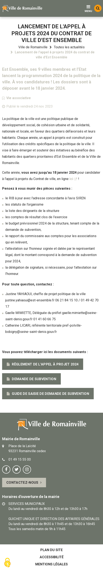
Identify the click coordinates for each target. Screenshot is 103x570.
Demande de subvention (34, 379)
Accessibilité (52, 557)
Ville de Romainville (32, 47)
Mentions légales (51, 564)
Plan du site (51, 550)
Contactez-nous (22, 483)
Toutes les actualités (69, 47)
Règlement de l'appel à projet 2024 (45, 364)
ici (71, 179)
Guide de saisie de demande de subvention (50, 394)
